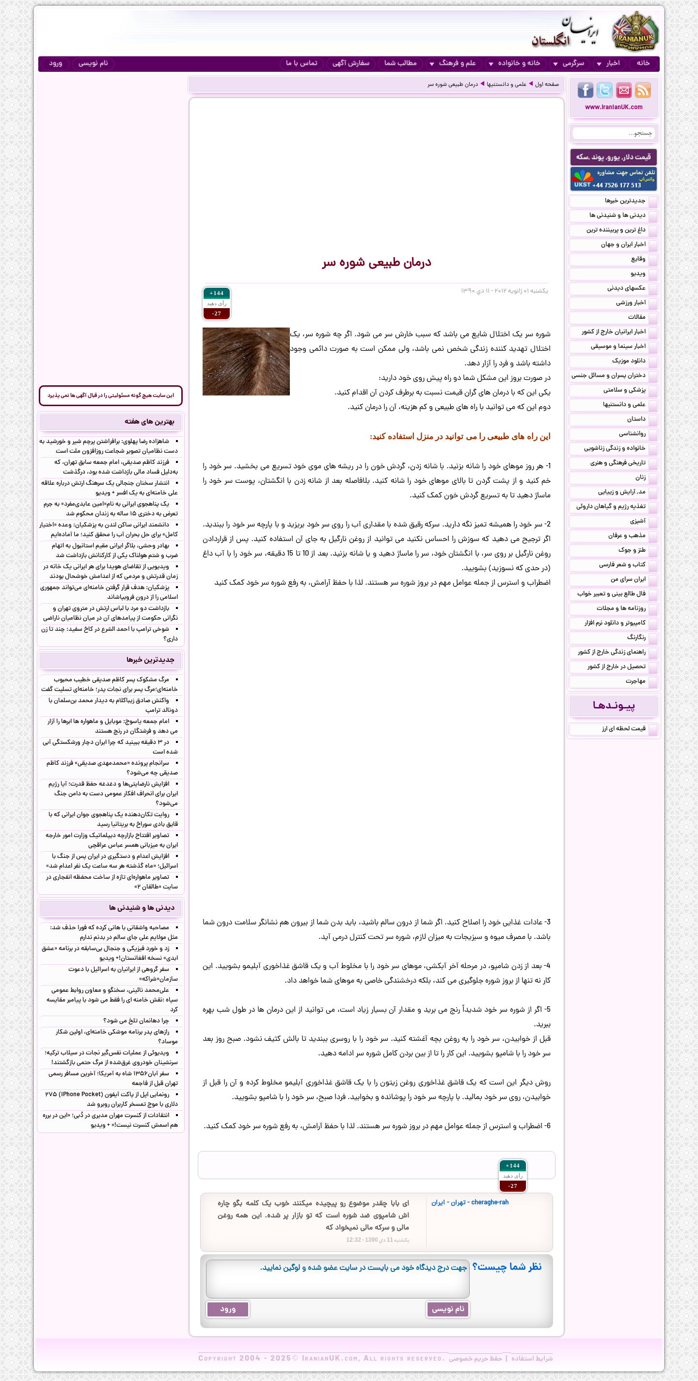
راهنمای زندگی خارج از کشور (617, 653)
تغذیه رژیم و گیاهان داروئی (616, 507)
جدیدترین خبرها (631, 202)
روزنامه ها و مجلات (627, 609)
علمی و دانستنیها (506, 85)
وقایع (644, 260)
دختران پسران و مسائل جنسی (614, 376)
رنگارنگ (642, 638)
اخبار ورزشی (636, 303)
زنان (646, 478)
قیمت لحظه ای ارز (629, 729)
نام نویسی (93, 63)
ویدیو (644, 274)
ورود (55, 63)
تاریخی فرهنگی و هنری (623, 464)
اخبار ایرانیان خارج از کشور (619, 333)
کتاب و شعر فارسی (628, 565)
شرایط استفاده (532, 1359)
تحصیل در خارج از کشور (622, 667)
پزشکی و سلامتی (630, 391)
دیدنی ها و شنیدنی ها (623, 216)
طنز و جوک (638, 551)
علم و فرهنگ (452, 63)
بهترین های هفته (149, 422)
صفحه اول (547, 85)
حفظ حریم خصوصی (475, 1359)
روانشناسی (638, 434)
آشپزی (643, 522)
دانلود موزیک (634, 362)
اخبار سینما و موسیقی (624, 347)
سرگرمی (568, 63)
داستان (642, 420)
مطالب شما (400, 63)
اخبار (608, 63)
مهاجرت (641, 682)
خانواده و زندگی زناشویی (620, 449)
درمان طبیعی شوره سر (453, 85)
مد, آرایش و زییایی (627, 493)
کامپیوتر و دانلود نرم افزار (621, 624)
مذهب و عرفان (632, 536)
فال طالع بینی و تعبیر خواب (617, 595)
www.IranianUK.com (614, 108)
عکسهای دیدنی (632, 289)
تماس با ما (301, 63)
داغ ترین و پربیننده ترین (622, 231)
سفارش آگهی (351, 63)
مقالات (642, 318)
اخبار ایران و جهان (629, 245)
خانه (643, 63)
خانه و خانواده (514, 63)
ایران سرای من (634, 580)
